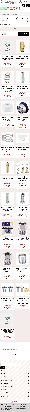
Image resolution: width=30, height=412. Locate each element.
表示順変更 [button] (23, 33)
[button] (2, 19)
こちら (8, 409)
